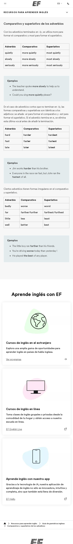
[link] (26, 12)
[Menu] (67, 12)
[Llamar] (68, 3)
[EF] (36, 3)
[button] (5, 3)
